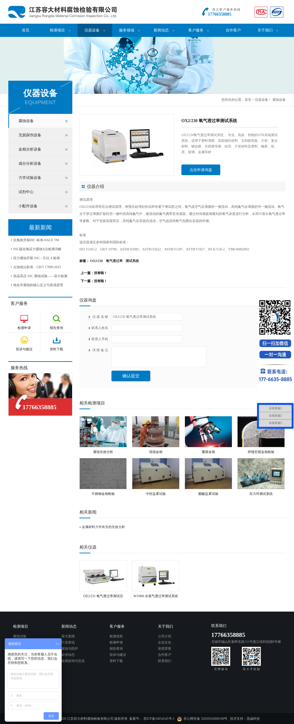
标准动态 (68, 655)
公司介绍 (164, 636)
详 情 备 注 (100, 350)
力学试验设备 (29, 178)
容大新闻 (68, 636)
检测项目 (60, 30)
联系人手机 (100, 339)
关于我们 (267, 30)
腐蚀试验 (19, 636)
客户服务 (198, 30)
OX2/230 (96, 261)
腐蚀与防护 (69, 648)
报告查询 (116, 648)
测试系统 (132, 261)
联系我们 (164, 661)
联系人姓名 (100, 328)
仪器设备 (94, 30)
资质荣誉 (164, 648)
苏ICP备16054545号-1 (159, 718)
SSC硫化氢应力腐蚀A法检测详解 (37, 249)
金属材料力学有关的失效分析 (103, 527)
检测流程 (116, 636)
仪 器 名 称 (100, 317)
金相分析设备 (29, 149)
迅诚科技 (253, 718)
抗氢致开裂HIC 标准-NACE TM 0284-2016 (36, 241)
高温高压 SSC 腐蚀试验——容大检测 (40, 276)
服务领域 (129, 30)
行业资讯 (68, 642)
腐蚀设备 (279, 100)
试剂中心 (26, 192)
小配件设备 (27, 206)
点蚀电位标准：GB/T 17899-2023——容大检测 (37, 268)
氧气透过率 (114, 261)
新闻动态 (164, 30)
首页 (25, 30)
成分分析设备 (29, 163)
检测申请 (116, 642)
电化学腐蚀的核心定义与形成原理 (38, 285)
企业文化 (164, 642)
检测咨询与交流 (73, 661)
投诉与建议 (118, 655)
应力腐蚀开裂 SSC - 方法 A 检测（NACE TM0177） (36, 259)
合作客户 (233, 30)
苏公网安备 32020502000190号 (202, 719)
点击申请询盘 (200, 170)
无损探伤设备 (29, 135)
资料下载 (116, 661)
